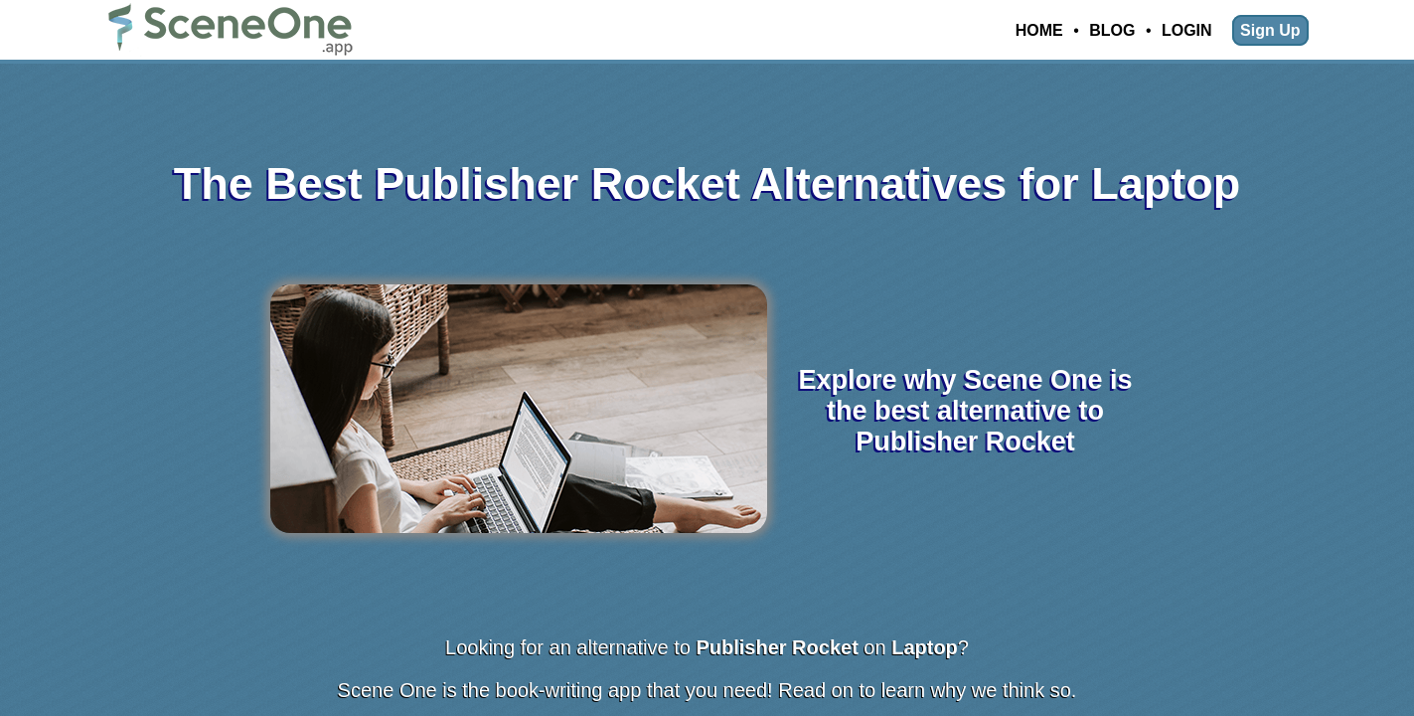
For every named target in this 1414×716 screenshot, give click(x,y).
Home (1039, 30)
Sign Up (1270, 30)
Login (1187, 30)
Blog (1112, 30)
